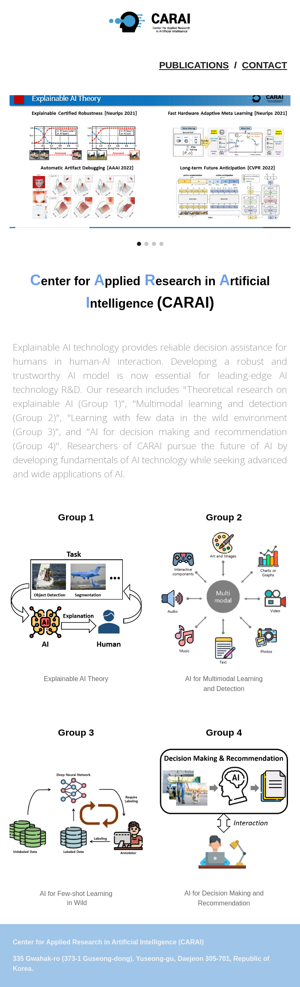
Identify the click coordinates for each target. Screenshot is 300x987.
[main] (150, 65)
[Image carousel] (150, 170)
